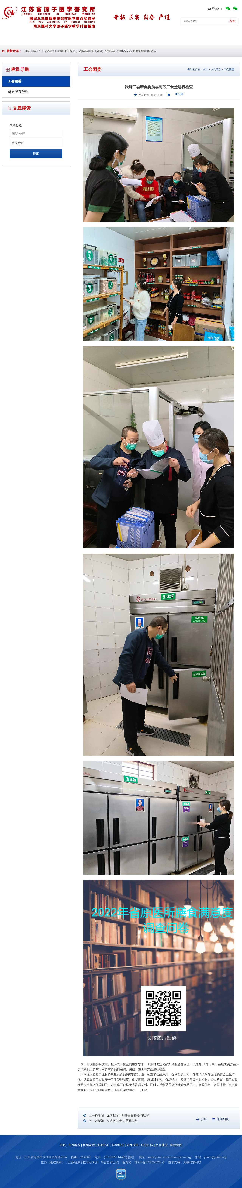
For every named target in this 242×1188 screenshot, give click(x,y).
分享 (179, 94)
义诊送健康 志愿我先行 (122, 1120)
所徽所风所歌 (18, 92)
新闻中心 (103, 39)
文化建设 (221, 39)
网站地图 (176, 1145)
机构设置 (74, 39)
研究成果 (162, 39)
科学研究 (133, 39)
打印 (201, 1119)
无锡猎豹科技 (192, 1162)
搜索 (36, 153)
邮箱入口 (215, 8)
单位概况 (44, 39)
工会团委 (14, 81)
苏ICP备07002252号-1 (149, 1162)
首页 (18, 39)
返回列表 (220, 1119)
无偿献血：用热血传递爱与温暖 (127, 1115)
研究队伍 (191, 39)
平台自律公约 (110, 1162)
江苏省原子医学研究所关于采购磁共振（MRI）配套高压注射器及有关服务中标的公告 (99, 51)
